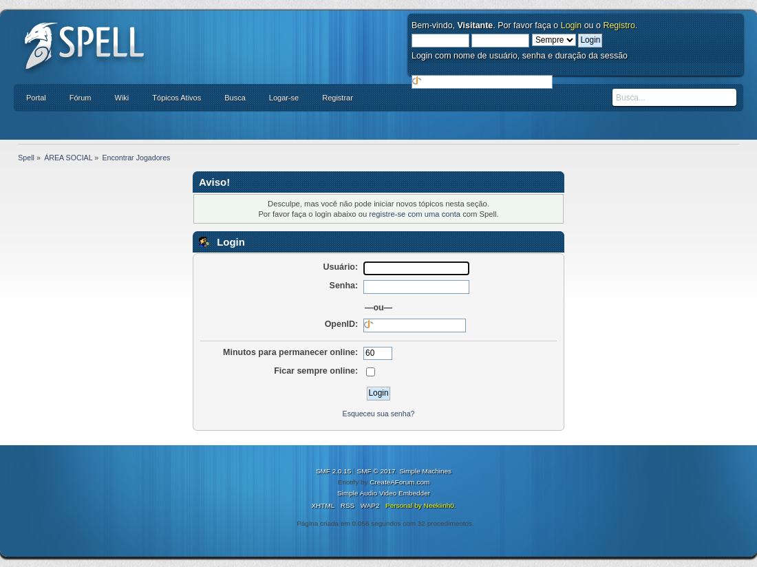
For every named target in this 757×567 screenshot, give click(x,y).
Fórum (81, 98)
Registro (619, 25)
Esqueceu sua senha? (379, 413)
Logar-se (284, 98)
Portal (36, 98)
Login (571, 25)
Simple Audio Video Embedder (383, 493)
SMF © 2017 (376, 471)
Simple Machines (425, 471)
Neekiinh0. (439, 505)
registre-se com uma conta (414, 214)
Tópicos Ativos (176, 98)
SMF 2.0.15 (334, 471)
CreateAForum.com (399, 482)
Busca (235, 98)
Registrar (337, 98)
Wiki (122, 98)
